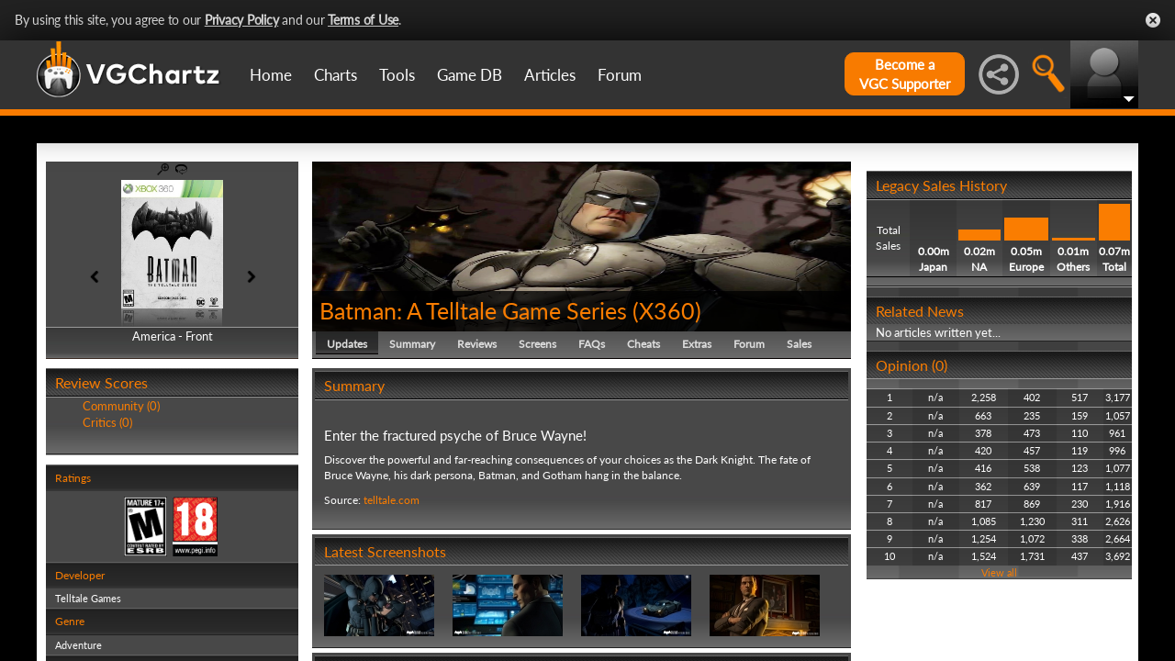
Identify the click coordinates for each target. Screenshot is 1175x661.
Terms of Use (363, 20)
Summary (412, 344)
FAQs (591, 344)
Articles (550, 74)
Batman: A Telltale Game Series (473, 310)
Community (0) (121, 405)
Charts (335, 74)
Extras (696, 344)
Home (271, 74)
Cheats (643, 344)
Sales (799, 344)
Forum (620, 74)
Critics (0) (107, 422)
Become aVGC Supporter (904, 74)
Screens (537, 344)
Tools (397, 74)
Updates (347, 344)
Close (1153, 20)
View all (999, 572)
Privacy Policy (242, 20)
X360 (667, 310)
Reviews (477, 344)
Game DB (469, 74)
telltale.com (392, 500)
